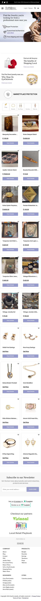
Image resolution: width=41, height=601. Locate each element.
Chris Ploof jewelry (8, 578)
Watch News (6, 571)
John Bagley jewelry (8, 587)
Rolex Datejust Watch (30, 134)
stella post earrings (9, 347)
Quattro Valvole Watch (10, 170)
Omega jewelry (7, 583)
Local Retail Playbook (20, 533)
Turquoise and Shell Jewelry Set (13, 241)
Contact (5, 556)
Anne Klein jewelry (8, 589)
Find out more (29, 67)
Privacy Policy (36, 596)
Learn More (10, 33)
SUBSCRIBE (33, 489)
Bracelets (24, 554)
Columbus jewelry (27, 578)
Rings (23, 560)
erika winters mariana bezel (11, 418)
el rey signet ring (8, 454)
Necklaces (24, 558)
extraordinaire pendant (10, 383)
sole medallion (28, 383)
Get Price (5, 351)
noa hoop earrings (29, 347)
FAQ (4, 558)
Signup (30, 8)
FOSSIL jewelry (7, 581)
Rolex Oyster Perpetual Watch (12, 205)
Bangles (24, 552)
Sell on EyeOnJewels (9, 567)
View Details (10, 143)
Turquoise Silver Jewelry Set (12, 276)
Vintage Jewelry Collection (31, 312)
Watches (24, 563)
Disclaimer (25, 598)
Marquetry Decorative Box (11, 134)
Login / (26, 8)
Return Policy (6, 565)
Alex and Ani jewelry (8, 585)
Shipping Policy (7, 569)
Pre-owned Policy (8, 563)
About (4, 552)
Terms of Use (17, 598)
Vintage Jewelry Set (9, 312)
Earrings (24, 556)
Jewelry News (6, 560)
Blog (4, 554)
